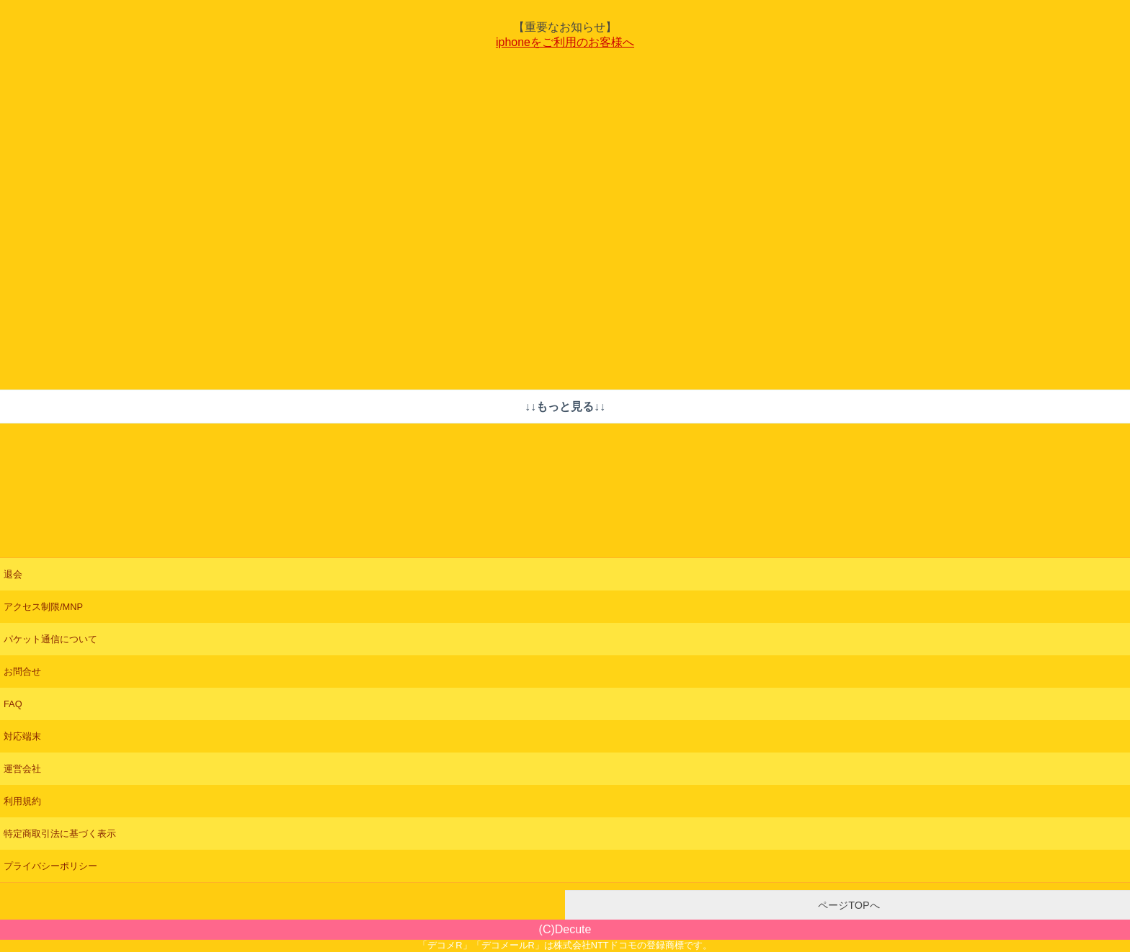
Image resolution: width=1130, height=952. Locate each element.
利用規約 (22, 801)
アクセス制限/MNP (43, 606)
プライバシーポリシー (50, 866)
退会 (13, 574)
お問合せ (22, 671)
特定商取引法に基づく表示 (60, 833)
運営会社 (22, 768)
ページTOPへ (847, 905)
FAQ (13, 704)
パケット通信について (50, 639)
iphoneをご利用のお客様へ (565, 42)
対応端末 (22, 736)
